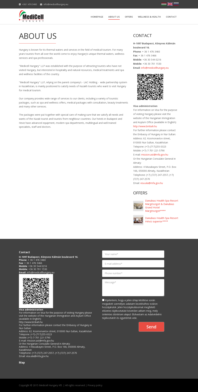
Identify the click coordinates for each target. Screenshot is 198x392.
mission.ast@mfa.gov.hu (154, 154)
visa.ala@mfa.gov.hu (151, 183)
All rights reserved (75, 385)
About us (114, 16)
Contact (171, 16)
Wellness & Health (149, 16)
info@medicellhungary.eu (56, 4)
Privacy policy (94, 385)
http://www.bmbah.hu (145, 126)
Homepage (97, 16)
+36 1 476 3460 (29, 4)
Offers (129, 16)
